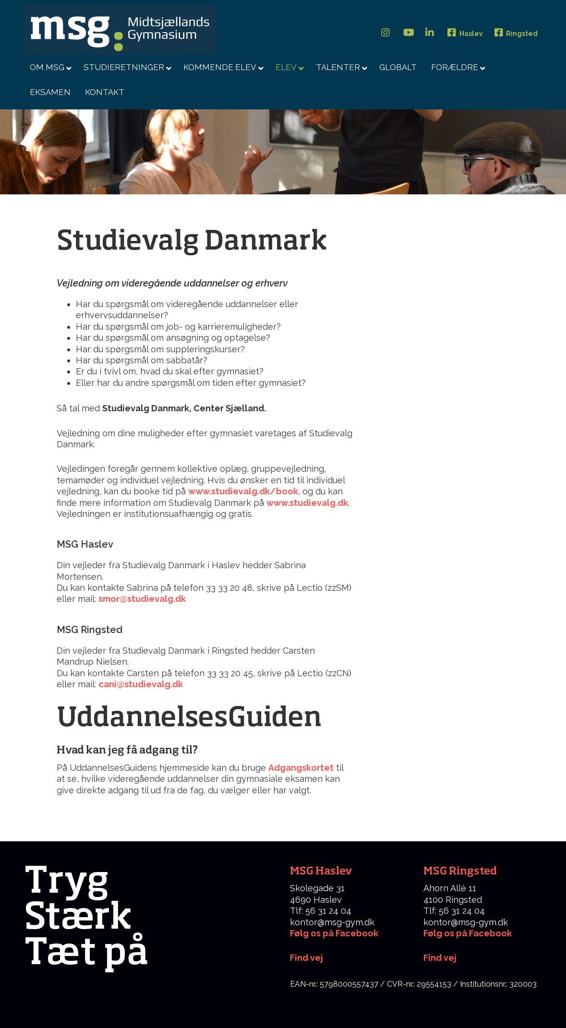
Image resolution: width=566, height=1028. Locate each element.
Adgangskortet (301, 768)
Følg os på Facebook (334, 933)
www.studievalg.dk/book (243, 491)
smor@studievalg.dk (143, 599)
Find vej (440, 958)
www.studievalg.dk (307, 503)
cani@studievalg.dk (140, 684)
